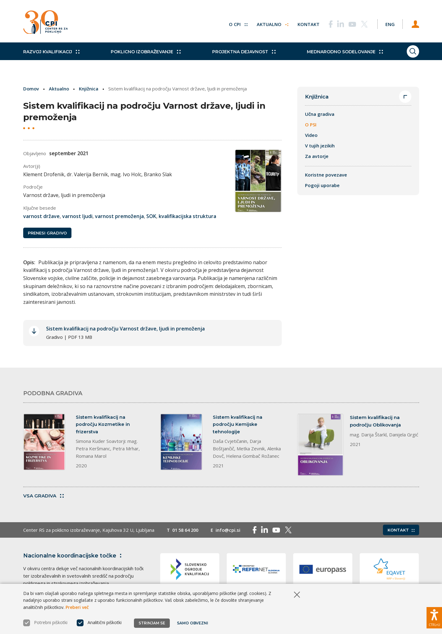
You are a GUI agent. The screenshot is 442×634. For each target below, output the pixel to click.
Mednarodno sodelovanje (334, 56)
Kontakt (305, 23)
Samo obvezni (193, 623)
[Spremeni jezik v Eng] (388, 23)
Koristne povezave (326, 175)
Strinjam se (152, 623)
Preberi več (77, 607)
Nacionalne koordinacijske (73, 556)
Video (311, 135)
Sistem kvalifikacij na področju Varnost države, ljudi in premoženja (125, 329)
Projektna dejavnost (236, 56)
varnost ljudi (77, 216)
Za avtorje (316, 156)
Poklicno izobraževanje (142, 56)
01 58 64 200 (186, 531)
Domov (31, 88)
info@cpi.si (230, 531)
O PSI (310, 125)
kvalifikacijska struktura (187, 216)
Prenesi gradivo (47, 233)
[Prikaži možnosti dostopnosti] (434, 617)
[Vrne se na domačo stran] (47, 23)
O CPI (234, 23)
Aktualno (269, 23)
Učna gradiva (319, 114)
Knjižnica (89, 88)
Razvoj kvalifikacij (51, 56)
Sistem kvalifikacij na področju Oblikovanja (375, 421)
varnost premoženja (119, 216)
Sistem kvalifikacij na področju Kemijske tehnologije (238, 425)
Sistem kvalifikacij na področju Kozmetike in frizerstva (103, 425)
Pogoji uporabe (322, 185)
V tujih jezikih (320, 146)
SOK (151, 216)
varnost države (41, 216)
